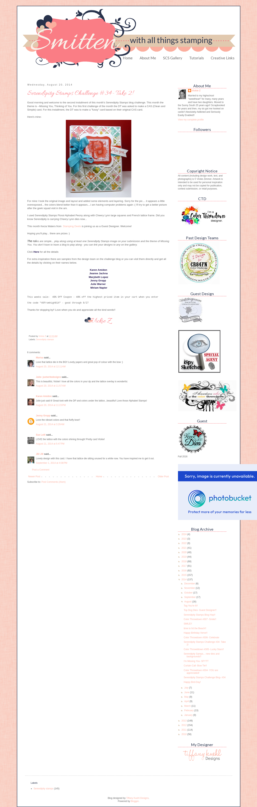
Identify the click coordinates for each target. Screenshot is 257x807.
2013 (184, 720)
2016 (184, 570)
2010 (184, 734)
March (187, 706)
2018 (184, 561)
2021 (184, 548)
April (186, 701)
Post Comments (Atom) (53, 481)
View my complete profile (191, 119)
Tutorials (196, 58)
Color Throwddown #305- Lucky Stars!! (204, 649)
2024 (184, 534)
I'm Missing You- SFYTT (196, 661)
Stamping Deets (72, 226)
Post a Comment (40, 469)
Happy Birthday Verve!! (195, 632)
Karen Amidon (44, 396)
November (190, 588)
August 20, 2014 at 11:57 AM (51, 385)
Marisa (39, 357)
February (189, 710)
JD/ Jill (40, 453)
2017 (184, 566)
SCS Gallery (172, 58)
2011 (184, 729)
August (188, 601)
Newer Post (34, 476)
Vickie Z (196, 90)
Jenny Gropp (43, 415)
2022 (184, 543)
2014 (184, 579)
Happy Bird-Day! (192, 682)
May (186, 696)
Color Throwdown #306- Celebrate (201, 637)
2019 (184, 556)
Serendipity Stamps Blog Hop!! (199, 614)
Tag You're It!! (191, 605)
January (188, 715)
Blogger (135, 801)
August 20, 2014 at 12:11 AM (51, 366)
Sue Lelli (41, 434)
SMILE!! (188, 623)
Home (128, 58)
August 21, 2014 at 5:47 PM (50, 443)
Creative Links (223, 58)
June (187, 692)
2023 (184, 538)
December (190, 583)
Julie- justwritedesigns (48, 376)
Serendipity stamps (45, 339)
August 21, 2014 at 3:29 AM (50, 424)
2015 (184, 575)
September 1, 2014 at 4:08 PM (51, 462)
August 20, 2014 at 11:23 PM (51, 405)
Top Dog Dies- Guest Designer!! (200, 610)
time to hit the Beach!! (195, 628)
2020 (184, 552)
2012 (184, 725)
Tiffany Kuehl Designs (137, 798)
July (186, 687)
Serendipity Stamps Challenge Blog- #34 (204, 677)
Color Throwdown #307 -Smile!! (200, 619)
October (188, 592)
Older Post (163, 476)
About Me (148, 58)
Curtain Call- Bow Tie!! (195, 665)
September (190, 597)
